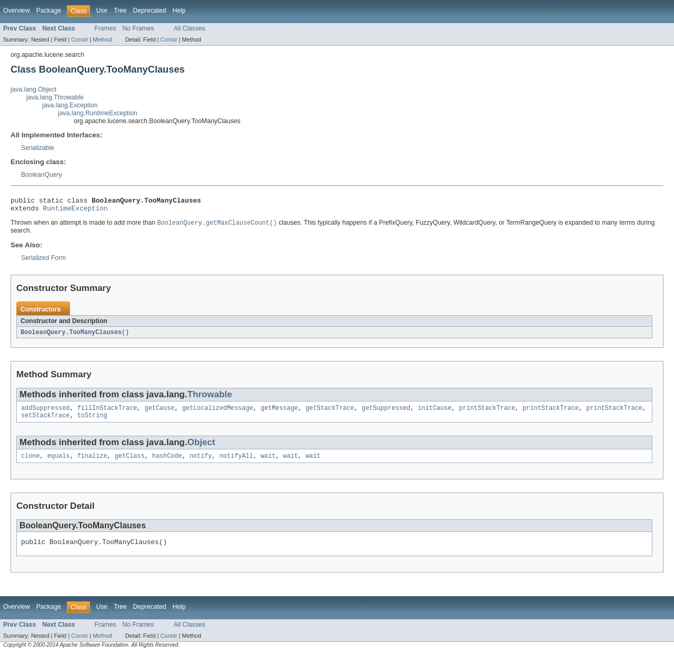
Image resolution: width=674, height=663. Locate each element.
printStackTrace (487, 413)
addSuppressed (45, 413)
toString (92, 421)
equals (58, 463)
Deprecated (149, 10)
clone (30, 463)
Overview (16, 10)
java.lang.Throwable (55, 97)
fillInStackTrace (107, 413)
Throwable (209, 399)
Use (101, 10)
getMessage (279, 413)
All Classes (189, 28)
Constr (79, 39)
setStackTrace (45, 421)
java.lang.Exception (69, 105)
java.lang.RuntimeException (97, 113)
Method (102, 39)
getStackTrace (329, 413)
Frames (105, 28)
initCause (434, 413)
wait (268, 463)
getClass (130, 463)
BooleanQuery (41, 174)
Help (178, 10)
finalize (92, 463)
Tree (120, 10)
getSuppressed (386, 413)
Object (201, 449)
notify (201, 463)
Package (48, 10)
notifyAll (236, 463)
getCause (160, 413)
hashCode (167, 463)
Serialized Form (43, 261)
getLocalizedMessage (217, 413)
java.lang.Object (33, 89)
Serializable (37, 148)
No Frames (138, 28)
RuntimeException (75, 211)
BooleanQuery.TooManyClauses (71, 336)
